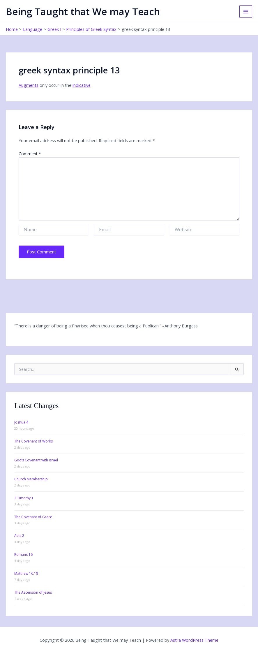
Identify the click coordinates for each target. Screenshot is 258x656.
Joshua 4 (21, 422)
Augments (28, 85)
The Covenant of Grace (33, 516)
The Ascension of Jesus (33, 592)
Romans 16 (23, 554)
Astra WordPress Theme (194, 640)
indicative (82, 85)
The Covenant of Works (33, 441)
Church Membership (31, 479)
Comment (30, 153)
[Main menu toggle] (245, 11)
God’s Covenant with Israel (36, 460)
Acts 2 (19, 535)
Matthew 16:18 (26, 573)
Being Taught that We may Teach (83, 11)
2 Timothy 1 (23, 497)
